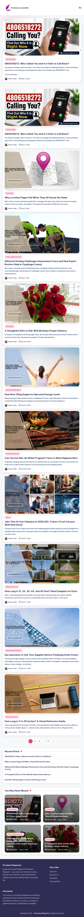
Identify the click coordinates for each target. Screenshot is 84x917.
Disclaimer (53, 878)
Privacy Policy (55, 881)
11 (48, 741)
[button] (11, 74)
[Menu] (80, 7)
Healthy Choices (12, 454)
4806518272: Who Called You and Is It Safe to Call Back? (37, 63)
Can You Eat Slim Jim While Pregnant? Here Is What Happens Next (41, 458)
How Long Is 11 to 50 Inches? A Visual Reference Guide (35, 721)
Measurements (12, 587)
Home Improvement (13, 257)
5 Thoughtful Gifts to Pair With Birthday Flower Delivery (36, 330)
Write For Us (54, 875)
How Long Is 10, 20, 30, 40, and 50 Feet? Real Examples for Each (41, 591)
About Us (53, 872)
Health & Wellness (13, 390)
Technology (10, 59)
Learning (9, 193)
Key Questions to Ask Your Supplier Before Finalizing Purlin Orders (42, 654)
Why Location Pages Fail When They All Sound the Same (36, 197)
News (8, 517)
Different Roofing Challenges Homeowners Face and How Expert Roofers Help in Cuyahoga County (42, 768)
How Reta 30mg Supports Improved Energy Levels (32, 394)
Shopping (9, 326)
